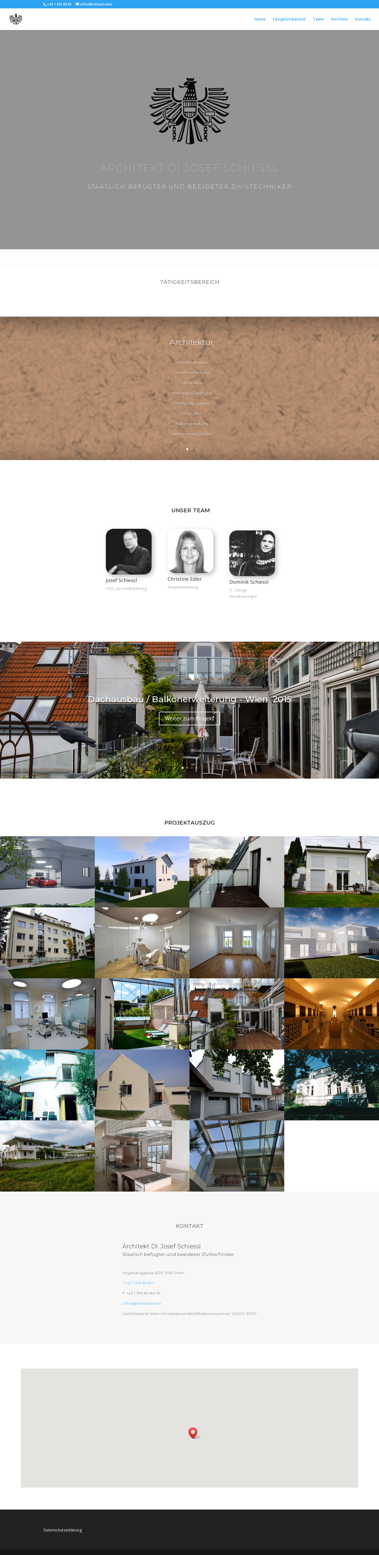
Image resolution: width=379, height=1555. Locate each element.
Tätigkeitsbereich (289, 19)
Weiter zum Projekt (189, 718)
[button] (194, 1433)
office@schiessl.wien (141, 1303)
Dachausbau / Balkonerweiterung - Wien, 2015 (190, 699)
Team (318, 19)
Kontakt (363, 19)
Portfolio (339, 19)
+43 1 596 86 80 (59, 4)
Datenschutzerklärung (62, 1530)
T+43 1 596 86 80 (137, 1282)
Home (259, 19)
